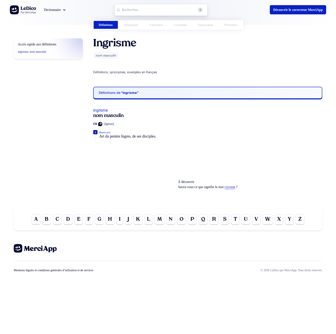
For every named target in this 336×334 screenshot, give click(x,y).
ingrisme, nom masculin (32, 51)
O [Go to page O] (181, 219)
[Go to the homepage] (23, 9)
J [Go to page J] (128, 219)
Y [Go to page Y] (289, 219)
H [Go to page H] (110, 219)
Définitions (106, 25)
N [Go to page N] (170, 219)
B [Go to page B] (46, 219)
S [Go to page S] (224, 219)
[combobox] (161, 10)
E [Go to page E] (78, 219)
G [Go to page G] (99, 219)
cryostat (230, 187)
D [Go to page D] (68, 219)
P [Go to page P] (192, 219)
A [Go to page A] (36, 219)
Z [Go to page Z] (300, 219)
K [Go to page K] (138, 219)
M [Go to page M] (159, 219)
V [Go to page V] (256, 219)
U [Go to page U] (246, 219)
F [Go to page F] (88, 219)
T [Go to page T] (235, 219)
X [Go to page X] (279, 219)
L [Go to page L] (148, 219)
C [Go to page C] (57, 219)
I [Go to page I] (119, 219)
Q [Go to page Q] (203, 219)
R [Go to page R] (214, 219)
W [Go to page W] (267, 219)
